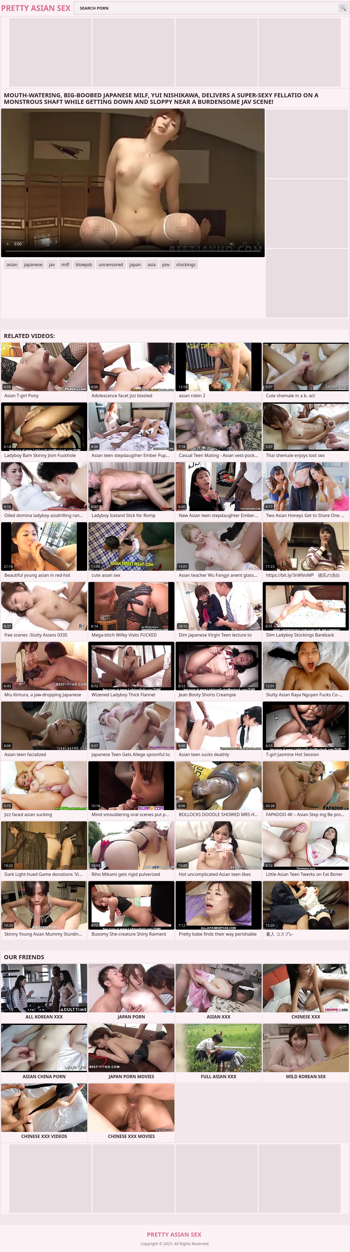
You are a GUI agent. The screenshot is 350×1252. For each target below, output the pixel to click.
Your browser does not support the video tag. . (133, 183)
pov (166, 265)
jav (52, 265)
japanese (33, 265)
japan (135, 265)
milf (65, 265)
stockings (186, 265)
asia (151, 265)
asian (12, 265)
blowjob (84, 265)
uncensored (111, 265)
